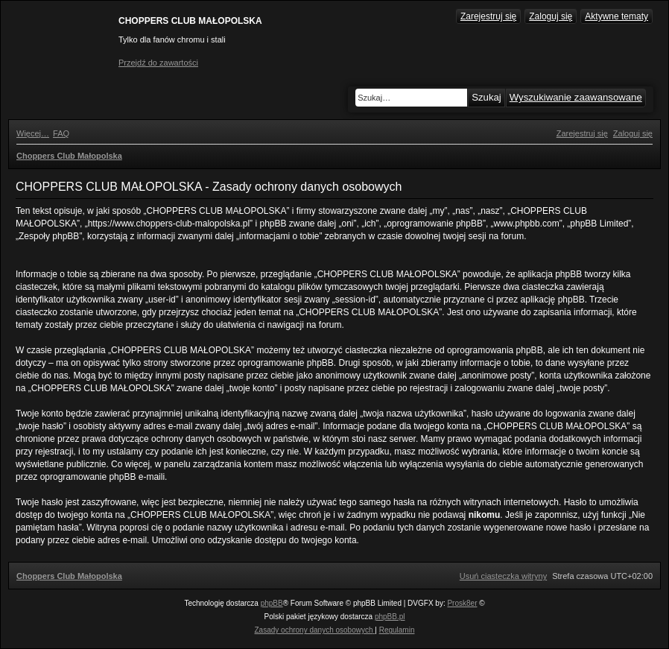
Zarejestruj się (488, 16)
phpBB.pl (390, 616)
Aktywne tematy (616, 16)
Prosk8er (462, 603)
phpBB (272, 603)
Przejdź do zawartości (158, 62)
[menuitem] (61, 133)
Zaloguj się (550, 16)
